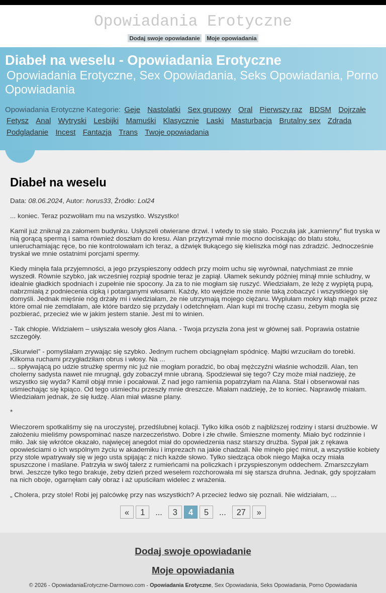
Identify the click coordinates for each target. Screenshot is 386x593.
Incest (65, 132)
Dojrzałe (352, 109)
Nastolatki (163, 109)
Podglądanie (27, 132)
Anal (43, 120)
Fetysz (18, 120)
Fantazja (97, 132)
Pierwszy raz (281, 109)
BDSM (320, 109)
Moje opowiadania (231, 38)
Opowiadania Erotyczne (193, 21)
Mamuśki (141, 120)
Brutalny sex (299, 120)
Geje (132, 109)
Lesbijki (106, 120)
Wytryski (72, 120)
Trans (128, 132)
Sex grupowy (209, 109)
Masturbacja (251, 120)
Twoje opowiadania (177, 132)
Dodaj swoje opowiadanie (164, 38)
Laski (215, 120)
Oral (245, 109)
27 (241, 512)
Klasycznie (181, 120)
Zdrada (339, 120)
